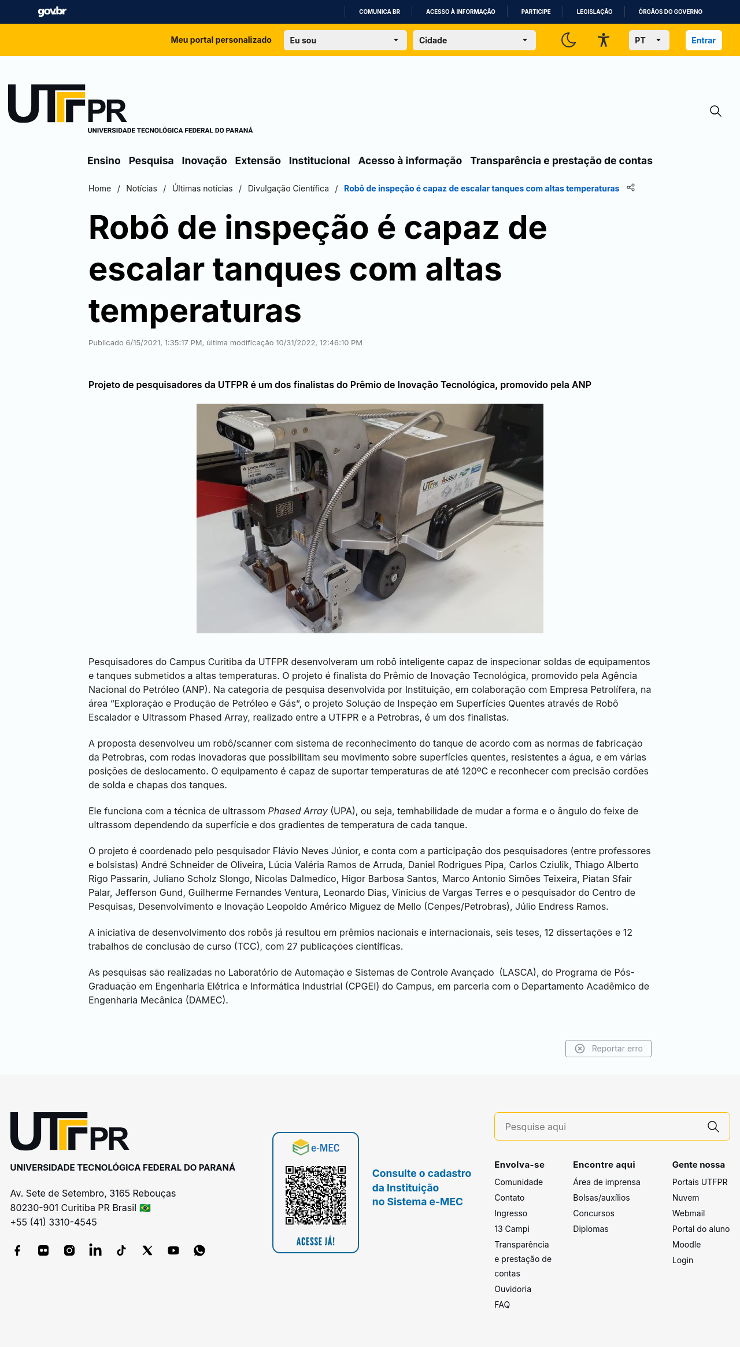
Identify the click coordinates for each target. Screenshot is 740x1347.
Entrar (703, 40)
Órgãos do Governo (670, 12)
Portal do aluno (701, 1229)
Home (99, 188)
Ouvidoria (512, 1289)
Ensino (104, 160)
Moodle (686, 1244)
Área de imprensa (606, 1182)
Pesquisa (151, 160)
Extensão (258, 160)
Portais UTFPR (700, 1182)
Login (683, 1260)
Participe (536, 12)
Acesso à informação (460, 12)
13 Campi (512, 1229)
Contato (509, 1197)
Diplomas (590, 1229)
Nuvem (686, 1197)
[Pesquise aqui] (601, 1127)
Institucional (319, 160)
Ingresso (510, 1213)
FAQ (502, 1304)
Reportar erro (608, 1048)
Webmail (688, 1213)
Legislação (595, 12)
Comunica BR (379, 12)
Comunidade (518, 1182)
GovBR (52, 11)
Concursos (594, 1213)
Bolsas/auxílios (601, 1197)
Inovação (204, 160)
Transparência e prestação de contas (561, 160)
